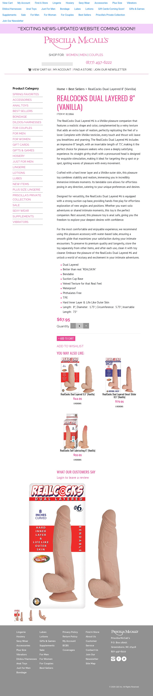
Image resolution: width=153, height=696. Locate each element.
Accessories (101, 2)
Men (83, 55)
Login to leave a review (73, 478)
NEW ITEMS (21, 184)
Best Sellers (84, 14)
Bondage (64, 8)
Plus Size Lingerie (26, 189)
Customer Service (91, 643)
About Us (91, 636)
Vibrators (132, 2)
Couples (96, 55)
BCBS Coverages (69, 647)
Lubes (77, 8)
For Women (50, 14)
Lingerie (57, 2)
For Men (34, 14)
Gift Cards (21, 144)
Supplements (9, 14)
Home (61, 89)
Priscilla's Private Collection (110, 14)
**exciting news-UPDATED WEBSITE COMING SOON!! (76, 28)
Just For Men (48, 8)
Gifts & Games (136, 8)
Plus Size (117, 2)
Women (72, 55)
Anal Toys (31, 8)
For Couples (67, 14)
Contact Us (92, 650)
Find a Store (83, 69)
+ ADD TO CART (66, 338)
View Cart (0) (39, 69)
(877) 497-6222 (99, 62)
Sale (23, 14)
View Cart (7, 2)
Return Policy (70, 636)
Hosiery (70, 2)
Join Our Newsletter (12, 20)
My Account (23, 2)
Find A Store (41, 2)
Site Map (90, 663)
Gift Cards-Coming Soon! (111, 8)
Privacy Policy (70, 632)
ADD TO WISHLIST (70, 346)
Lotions (89, 8)
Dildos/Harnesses (11, 8)
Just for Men (23, 668)
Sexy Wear (84, 2)
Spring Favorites (26, 94)
